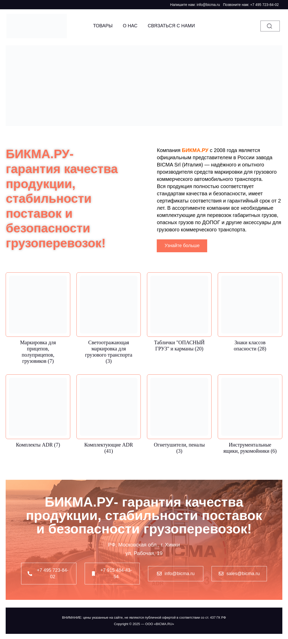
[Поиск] (270, 26)
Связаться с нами (171, 25)
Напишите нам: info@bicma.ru (195, 5)
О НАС (130, 25)
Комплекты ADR (38, 445)
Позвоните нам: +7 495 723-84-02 (251, 5)
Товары (103, 25)
